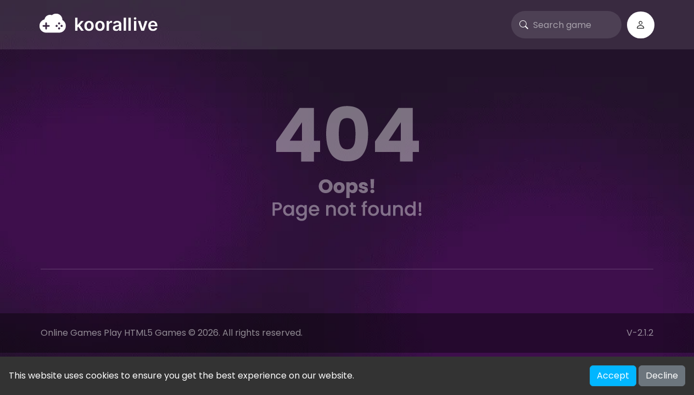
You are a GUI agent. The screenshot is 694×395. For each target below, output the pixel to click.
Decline (662, 375)
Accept (613, 375)
